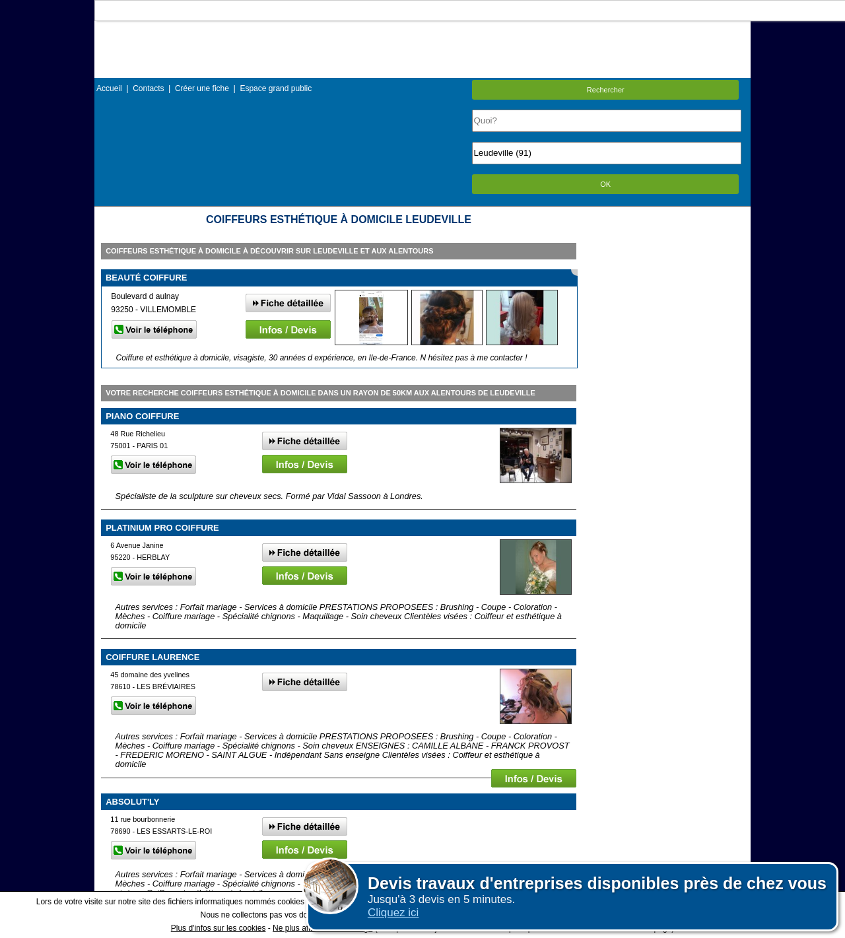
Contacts (148, 88)
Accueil (109, 88)
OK (605, 184)
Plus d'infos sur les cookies (218, 928)
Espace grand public (276, 88)
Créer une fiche (202, 88)
